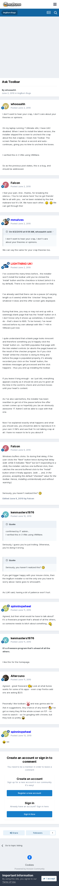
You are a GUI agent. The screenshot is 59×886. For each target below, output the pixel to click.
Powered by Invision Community (30, 869)
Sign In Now (29, 814)
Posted (21, 107)
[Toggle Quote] (7, 231)
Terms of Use (9, 882)
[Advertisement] (29, 47)
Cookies (29, 865)
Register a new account (29, 793)
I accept (49, 878)
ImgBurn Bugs (24, 93)
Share (14, 832)
